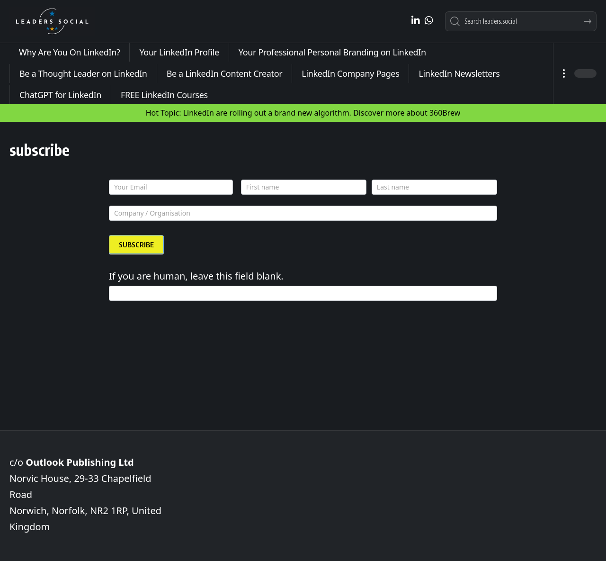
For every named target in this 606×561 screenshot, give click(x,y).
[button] (563, 73)
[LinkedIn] (415, 20)
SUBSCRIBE (136, 244)
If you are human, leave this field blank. (196, 276)
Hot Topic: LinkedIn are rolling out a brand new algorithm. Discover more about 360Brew (303, 113)
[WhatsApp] (429, 20)
